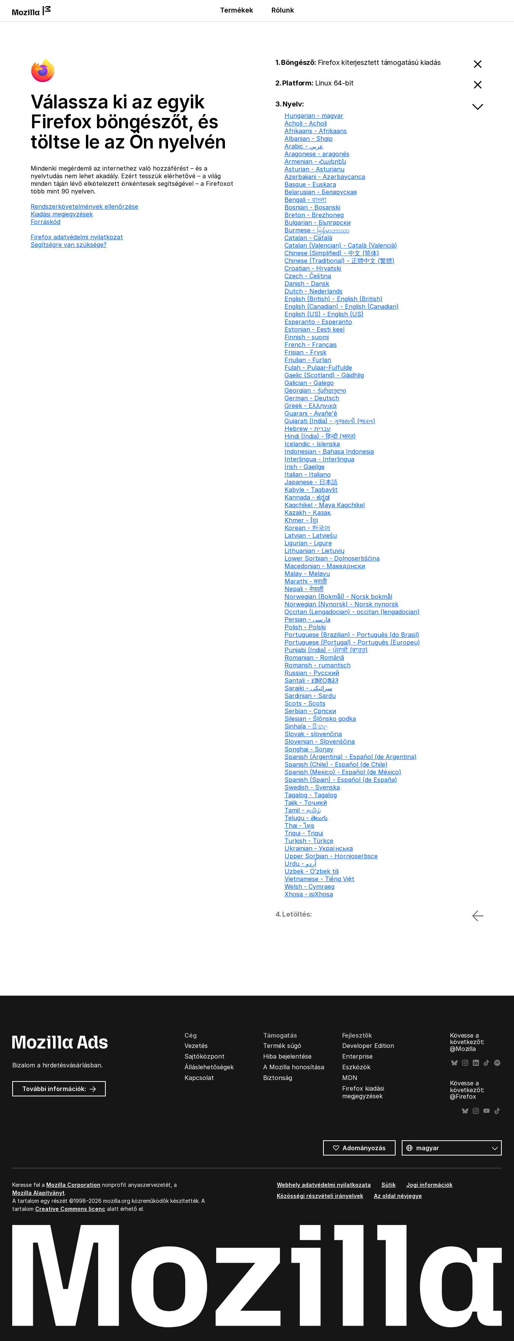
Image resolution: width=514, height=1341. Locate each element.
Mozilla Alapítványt (38, 1192)
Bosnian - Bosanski (312, 207)
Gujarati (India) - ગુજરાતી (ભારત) (329, 421)
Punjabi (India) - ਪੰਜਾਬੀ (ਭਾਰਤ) (326, 650)
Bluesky (454, 1063)
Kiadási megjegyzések (62, 214)
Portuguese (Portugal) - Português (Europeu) (352, 642)
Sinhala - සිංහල (306, 726)
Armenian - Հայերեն (315, 161)
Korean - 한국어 (307, 528)
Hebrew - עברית (307, 428)
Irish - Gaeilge (304, 467)
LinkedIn (475, 1063)
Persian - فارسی (307, 619)
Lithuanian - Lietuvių (314, 550)
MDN (349, 1078)
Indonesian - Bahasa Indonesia (329, 451)
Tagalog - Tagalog (310, 795)
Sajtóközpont (204, 1056)
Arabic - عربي (303, 146)
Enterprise (357, 1056)
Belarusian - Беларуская (320, 192)
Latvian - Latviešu (310, 535)
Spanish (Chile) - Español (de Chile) (336, 764)
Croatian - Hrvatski (312, 268)
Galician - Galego (309, 383)
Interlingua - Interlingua (319, 459)
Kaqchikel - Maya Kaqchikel (324, 505)
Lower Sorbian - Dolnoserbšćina (332, 558)
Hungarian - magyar (313, 115)
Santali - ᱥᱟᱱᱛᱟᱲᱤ (311, 680)
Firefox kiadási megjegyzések (363, 1092)
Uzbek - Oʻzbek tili (311, 871)
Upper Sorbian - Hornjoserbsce (331, 856)
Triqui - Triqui (303, 833)
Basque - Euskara (310, 184)
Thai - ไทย (299, 825)
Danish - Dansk (306, 283)
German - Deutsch (311, 398)
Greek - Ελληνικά (310, 405)
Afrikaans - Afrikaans (315, 131)
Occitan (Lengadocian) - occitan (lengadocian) (352, 612)
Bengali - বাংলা (305, 199)
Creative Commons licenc (70, 1209)
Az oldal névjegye (398, 1196)
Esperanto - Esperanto (318, 322)
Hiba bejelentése (287, 1056)
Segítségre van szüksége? (69, 244)
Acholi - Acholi (305, 123)
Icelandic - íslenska (312, 444)
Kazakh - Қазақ (307, 512)
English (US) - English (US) (324, 314)
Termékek (236, 10)
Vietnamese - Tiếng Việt (319, 879)
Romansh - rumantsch (317, 665)
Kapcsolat (199, 1078)
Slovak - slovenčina (313, 734)
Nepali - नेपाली (303, 589)
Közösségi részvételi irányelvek (320, 1196)
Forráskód (45, 222)
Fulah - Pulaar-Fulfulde (318, 367)
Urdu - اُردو (300, 863)
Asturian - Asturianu (314, 169)
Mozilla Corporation (73, 1184)
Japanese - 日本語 (311, 482)
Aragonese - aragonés (316, 154)
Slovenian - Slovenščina (319, 741)
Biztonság (277, 1078)
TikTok (486, 1063)
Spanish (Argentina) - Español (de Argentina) (350, 757)
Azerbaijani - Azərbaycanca (324, 177)
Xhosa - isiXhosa (308, 894)
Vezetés (196, 1045)
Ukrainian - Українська (318, 848)
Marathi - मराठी (305, 581)
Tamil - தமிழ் (302, 810)
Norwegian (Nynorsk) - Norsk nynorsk (341, 604)
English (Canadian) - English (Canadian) (341, 306)
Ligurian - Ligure (308, 543)
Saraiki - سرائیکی (308, 688)
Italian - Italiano (307, 474)
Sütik (388, 1184)
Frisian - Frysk (305, 352)
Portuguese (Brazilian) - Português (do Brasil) (351, 634)
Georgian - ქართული (315, 390)
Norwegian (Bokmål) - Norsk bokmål (338, 596)
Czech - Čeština (307, 276)
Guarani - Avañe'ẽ (310, 413)
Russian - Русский (311, 673)
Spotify (497, 1063)
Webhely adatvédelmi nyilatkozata (324, 1184)
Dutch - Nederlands (313, 291)
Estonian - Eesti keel (314, 329)
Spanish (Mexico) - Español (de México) (342, 772)
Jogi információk (429, 1184)
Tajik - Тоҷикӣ (305, 802)
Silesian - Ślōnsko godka (320, 718)
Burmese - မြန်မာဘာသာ (316, 230)
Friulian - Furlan (307, 360)
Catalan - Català (308, 238)
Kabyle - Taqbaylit (311, 489)
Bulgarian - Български (317, 222)
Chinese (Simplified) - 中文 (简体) (331, 253)
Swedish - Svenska (312, 787)
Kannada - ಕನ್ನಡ (307, 497)
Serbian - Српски (310, 711)
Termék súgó (282, 1045)
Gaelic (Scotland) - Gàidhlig (324, 375)
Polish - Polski (305, 627)
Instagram (465, 1063)
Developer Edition (368, 1045)
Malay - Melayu (307, 573)
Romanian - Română (314, 657)
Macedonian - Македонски (324, 566)
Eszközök (356, 1067)
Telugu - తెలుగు (306, 818)
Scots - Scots (304, 703)
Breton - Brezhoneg (314, 215)
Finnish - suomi (306, 337)
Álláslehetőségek (209, 1067)
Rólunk (283, 10)
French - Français (310, 344)
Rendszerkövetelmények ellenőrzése (84, 206)
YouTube (486, 1111)
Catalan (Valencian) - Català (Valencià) (340, 245)
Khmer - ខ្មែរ (301, 520)
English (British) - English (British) (333, 299)
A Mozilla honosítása (293, 1067)
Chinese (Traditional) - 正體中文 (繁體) (339, 260)
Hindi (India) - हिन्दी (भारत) (320, 436)
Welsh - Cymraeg (309, 886)
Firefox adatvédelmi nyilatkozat (77, 237)
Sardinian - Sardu (310, 696)
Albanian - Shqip (308, 138)
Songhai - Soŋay (308, 749)
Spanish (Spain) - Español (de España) (340, 779)
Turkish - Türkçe (308, 841)
